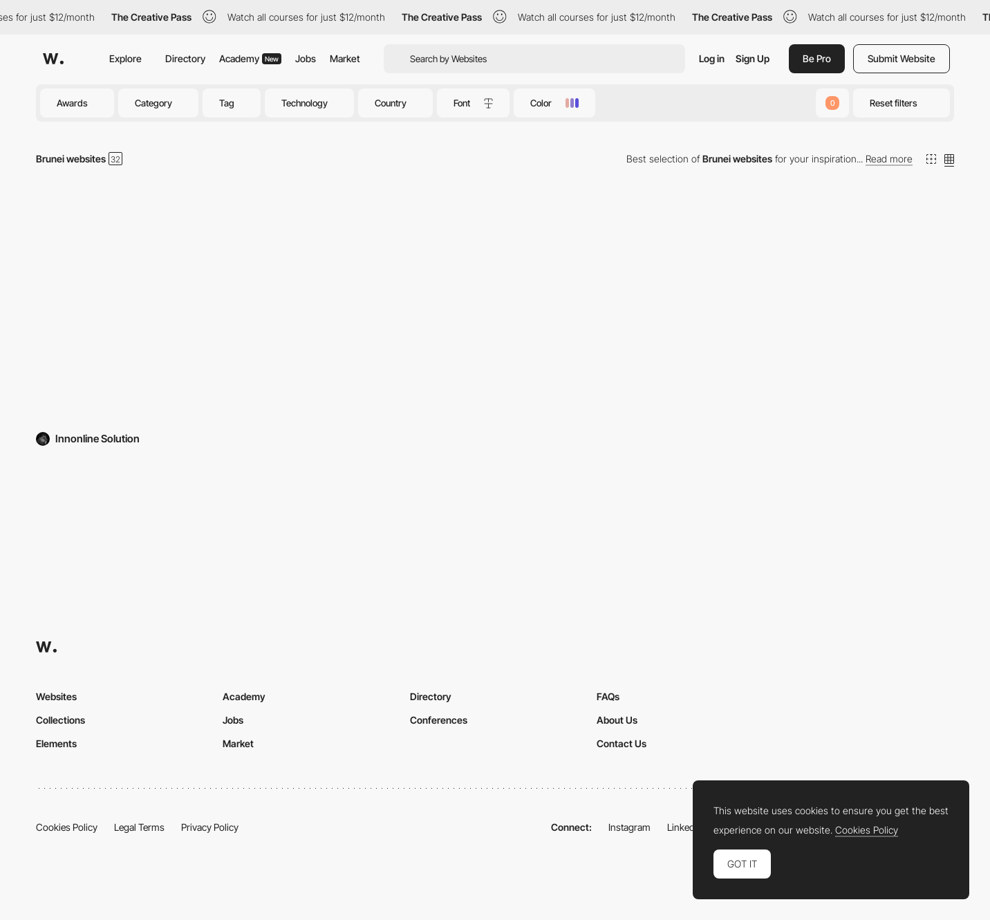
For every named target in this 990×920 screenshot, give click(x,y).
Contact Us (621, 743)
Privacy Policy (210, 827)
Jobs (305, 58)
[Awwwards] (53, 58)
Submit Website (901, 58)
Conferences (438, 720)
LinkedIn (684, 827)
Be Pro (817, 58)
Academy (250, 58)
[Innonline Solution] (184, 309)
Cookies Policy (66, 827)
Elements (56, 743)
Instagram (629, 827)
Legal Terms (139, 827)
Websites (56, 696)
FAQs (608, 696)
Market (345, 58)
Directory (185, 58)
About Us (617, 720)
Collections (60, 720)
